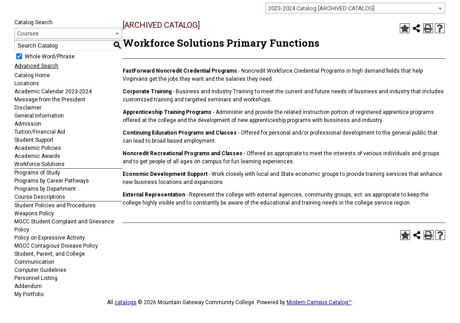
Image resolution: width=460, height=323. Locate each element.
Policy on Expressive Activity (49, 238)
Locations (26, 83)
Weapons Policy (34, 213)
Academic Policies (37, 148)
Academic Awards (37, 156)
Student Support (33, 140)
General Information (39, 116)
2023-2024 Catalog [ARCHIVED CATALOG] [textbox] (321, 8)
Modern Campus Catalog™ (319, 302)
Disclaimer (27, 108)
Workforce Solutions (39, 164)
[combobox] (355, 8)
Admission (27, 124)
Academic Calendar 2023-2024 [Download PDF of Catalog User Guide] (53, 91)
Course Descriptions (39, 197)
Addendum (28, 286)
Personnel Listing (36, 278)
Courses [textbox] (28, 33)
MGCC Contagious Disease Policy (56, 246)
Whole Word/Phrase (50, 56)
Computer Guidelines (40, 270)
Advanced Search (36, 66)
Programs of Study (37, 173)
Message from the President (49, 99)
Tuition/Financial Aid (39, 132)
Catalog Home (32, 75)
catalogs (126, 302)
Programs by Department (45, 189)
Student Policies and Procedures (55, 205)
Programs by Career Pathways (51, 181)
